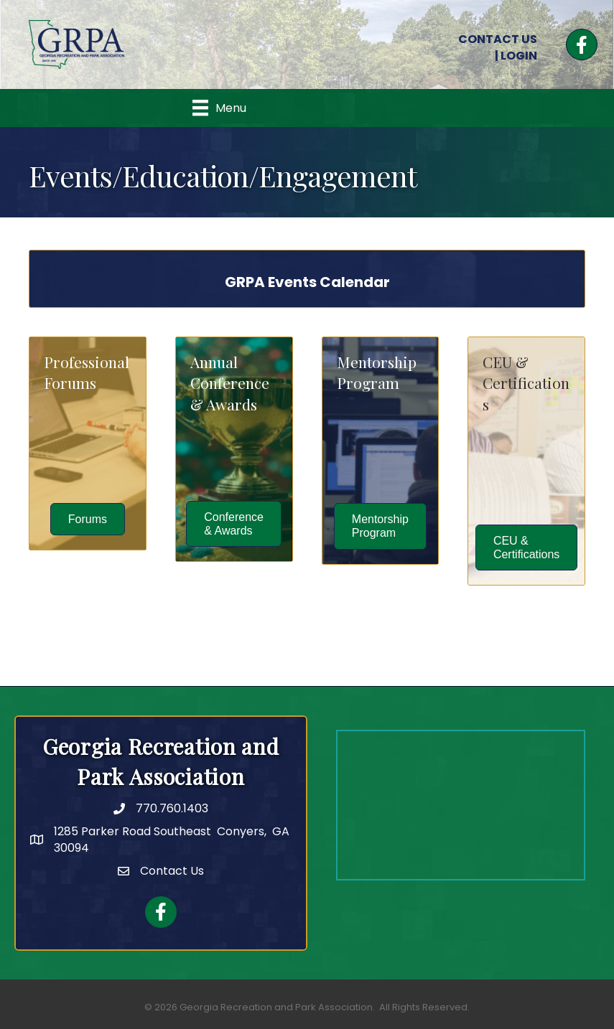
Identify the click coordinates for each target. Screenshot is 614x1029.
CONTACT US (497, 39)
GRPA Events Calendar (307, 282)
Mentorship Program (377, 372)
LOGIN (519, 55)
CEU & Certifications (526, 383)
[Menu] (219, 108)
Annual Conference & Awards (229, 383)
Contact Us (172, 871)
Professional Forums (86, 372)
